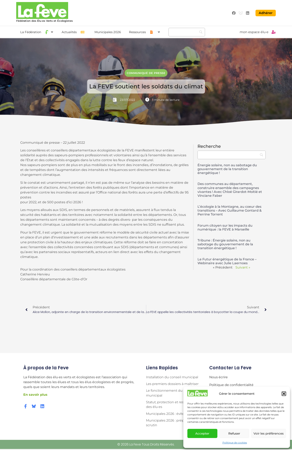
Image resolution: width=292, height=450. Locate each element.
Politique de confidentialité (231, 385)
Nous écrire (218, 377)
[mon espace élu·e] (274, 32)
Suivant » (242, 267)
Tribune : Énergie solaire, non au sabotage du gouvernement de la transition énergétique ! (225, 244)
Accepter (202, 433)
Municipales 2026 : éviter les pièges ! (175, 414)
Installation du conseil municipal (172, 377)
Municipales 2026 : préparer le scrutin (170, 423)
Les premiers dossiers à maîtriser (172, 384)
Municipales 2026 (107, 32)
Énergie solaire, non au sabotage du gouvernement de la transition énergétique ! (227, 168)
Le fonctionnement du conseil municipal (170, 393)
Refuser (234, 433)
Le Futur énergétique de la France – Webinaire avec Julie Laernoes (227, 261)
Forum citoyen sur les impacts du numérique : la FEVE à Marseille (225, 227)
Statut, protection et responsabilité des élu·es (174, 404)
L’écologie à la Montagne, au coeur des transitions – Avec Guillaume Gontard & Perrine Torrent (230, 210)
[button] (284, 394)
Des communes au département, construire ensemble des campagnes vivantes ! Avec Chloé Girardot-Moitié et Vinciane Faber (230, 189)
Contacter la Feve (230, 367)
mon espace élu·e (254, 32)
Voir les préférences (268, 433)
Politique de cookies (234, 442)
